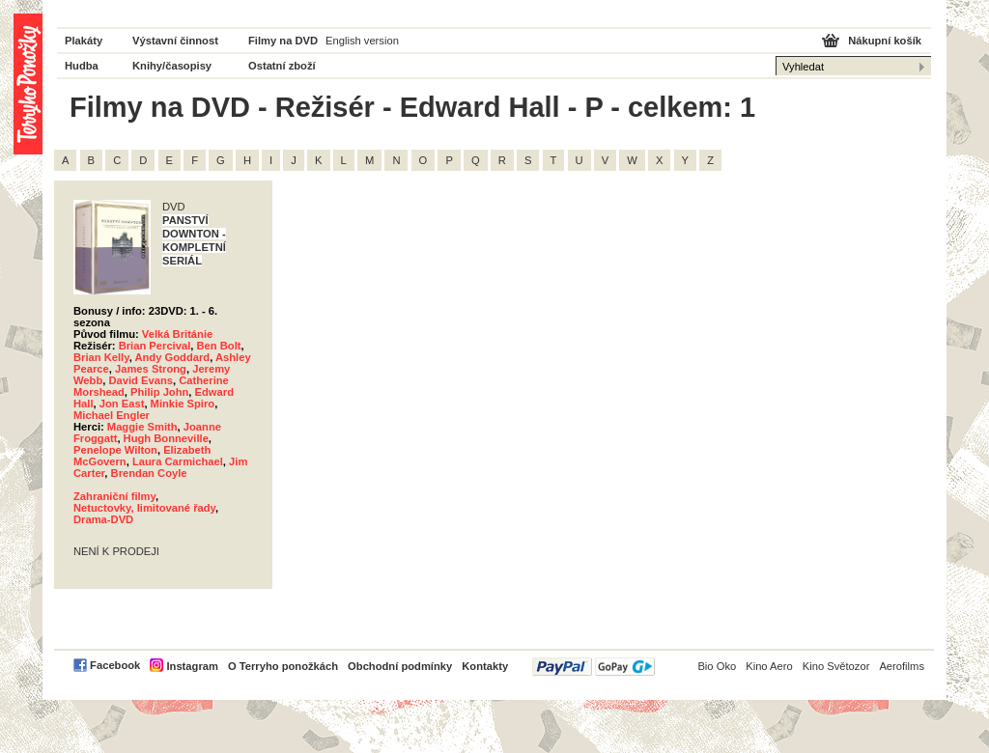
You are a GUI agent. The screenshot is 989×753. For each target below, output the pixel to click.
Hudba (82, 65)
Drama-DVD (103, 519)
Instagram (191, 666)
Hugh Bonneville (166, 438)
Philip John (159, 392)
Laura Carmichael (177, 461)
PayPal (593, 666)
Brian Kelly (101, 357)
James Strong (150, 369)
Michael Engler (111, 415)
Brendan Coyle (149, 473)
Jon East (122, 403)
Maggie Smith (142, 426)
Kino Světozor (836, 666)
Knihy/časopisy (172, 65)
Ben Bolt (219, 345)
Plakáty (83, 40)
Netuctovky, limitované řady (144, 508)
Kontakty (485, 666)
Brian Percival (155, 345)
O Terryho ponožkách (283, 666)
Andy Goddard (172, 357)
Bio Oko (716, 666)
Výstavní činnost (175, 40)
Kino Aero (769, 666)
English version (362, 40)
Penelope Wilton (115, 450)
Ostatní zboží (282, 65)
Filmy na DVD (283, 40)
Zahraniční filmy (114, 496)
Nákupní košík (884, 40)
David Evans (140, 380)
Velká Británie (177, 334)
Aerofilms (901, 666)
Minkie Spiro (183, 403)
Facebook (115, 665)
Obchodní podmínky (400, 666)
